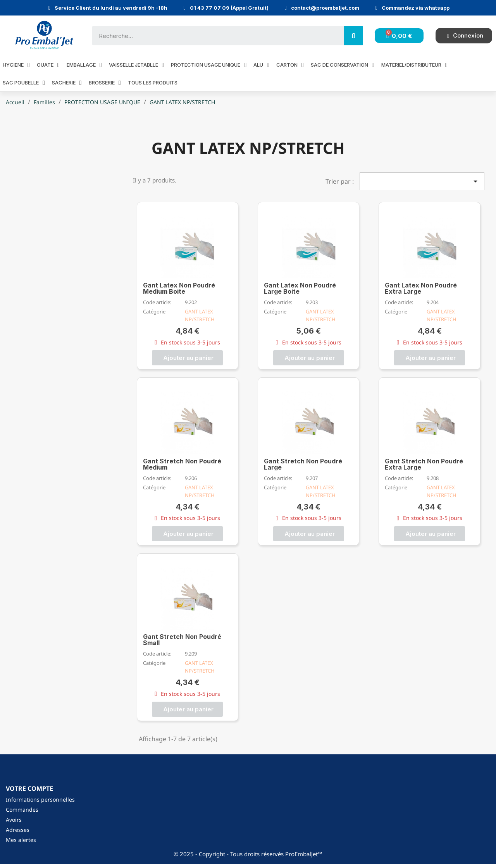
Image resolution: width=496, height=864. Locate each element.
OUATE (48, 65)
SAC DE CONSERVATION (342, 65)
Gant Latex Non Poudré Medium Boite (179, 288)
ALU (261, 65)
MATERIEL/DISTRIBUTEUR (414, 65)
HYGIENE (16, 65)
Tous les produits (152, 82)
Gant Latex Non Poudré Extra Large (421, 288)
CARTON (290, 65)
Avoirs (14, 819)
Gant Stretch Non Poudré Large (303, 464)
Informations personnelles (40, 799)
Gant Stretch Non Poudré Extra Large (424, 464)
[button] (187, 357)
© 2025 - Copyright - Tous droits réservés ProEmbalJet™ (248, 854)
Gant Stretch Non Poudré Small (182, 640)
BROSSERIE (105, 83)
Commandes (22, 809)
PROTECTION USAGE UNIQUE (208, 65)
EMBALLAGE (84, 65)
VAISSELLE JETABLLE (136, 65)
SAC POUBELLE (24, 83)
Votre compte (29, 788)
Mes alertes (21, 839)
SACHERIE (67, 83)
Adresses (17, 829)
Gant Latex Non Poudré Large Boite (300, 288)
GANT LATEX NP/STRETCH (200, 315)
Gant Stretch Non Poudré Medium (182, 464)
